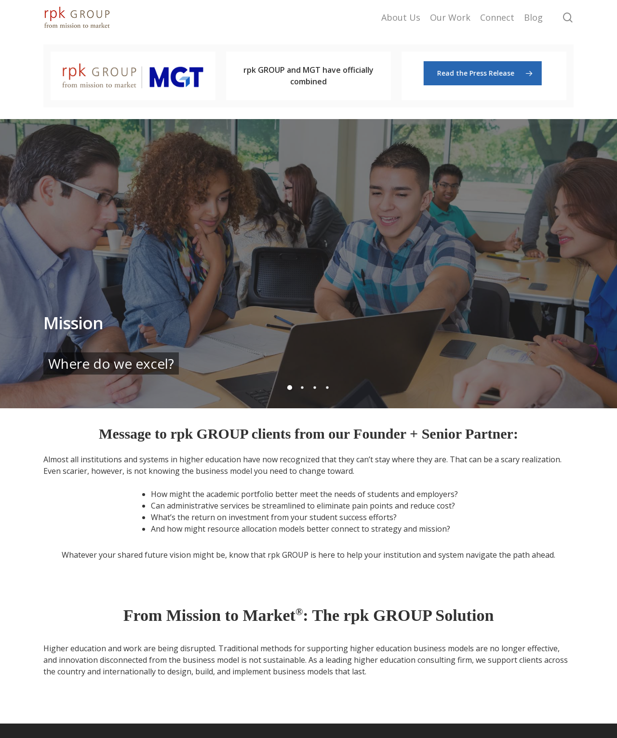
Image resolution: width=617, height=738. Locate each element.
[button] (484, 73)
